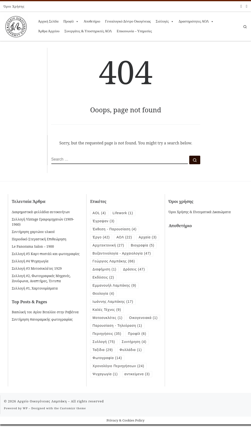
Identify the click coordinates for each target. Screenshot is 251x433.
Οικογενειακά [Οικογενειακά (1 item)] (107, 326)
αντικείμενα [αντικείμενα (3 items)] (137, 382)
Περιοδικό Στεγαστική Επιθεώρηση (39, 239)
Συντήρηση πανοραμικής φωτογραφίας (42, 319)
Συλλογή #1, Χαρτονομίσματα (35, 288)
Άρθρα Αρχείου (49, 31)
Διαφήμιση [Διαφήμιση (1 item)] (105, 269)
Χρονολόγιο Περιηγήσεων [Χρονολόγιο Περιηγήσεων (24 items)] (118, 374)
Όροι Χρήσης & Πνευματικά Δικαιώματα (200, 212)
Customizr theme (73, 416)
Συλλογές (165, 21)
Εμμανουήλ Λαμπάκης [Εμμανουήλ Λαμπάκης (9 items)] (115, 286)
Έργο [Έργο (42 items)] (101, 237)
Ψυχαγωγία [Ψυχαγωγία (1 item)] (105, 382)
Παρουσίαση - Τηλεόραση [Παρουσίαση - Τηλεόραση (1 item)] (117, 334)
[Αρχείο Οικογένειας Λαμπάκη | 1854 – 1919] (16, 25)
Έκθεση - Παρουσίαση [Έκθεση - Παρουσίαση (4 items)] (115, 229)
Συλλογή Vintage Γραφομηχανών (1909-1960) (43, 222)
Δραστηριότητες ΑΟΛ (196, 21)
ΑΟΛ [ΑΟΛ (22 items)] (124, 237)
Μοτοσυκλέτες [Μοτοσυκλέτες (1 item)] (108, 318)
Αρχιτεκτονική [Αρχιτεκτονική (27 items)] (108, 245)
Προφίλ (71, 21)
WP (25, 416)
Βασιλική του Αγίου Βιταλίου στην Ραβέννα (45, 312)
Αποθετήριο (92, 21)
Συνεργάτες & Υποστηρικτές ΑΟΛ (88, 31)
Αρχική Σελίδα (48, 21)
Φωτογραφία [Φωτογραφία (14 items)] (107, 366)
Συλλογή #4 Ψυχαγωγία (30, 261)
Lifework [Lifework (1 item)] (123, 213)
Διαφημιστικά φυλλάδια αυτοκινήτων (41, 212)
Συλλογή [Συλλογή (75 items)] (104, 350)
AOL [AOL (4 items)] (99, 213)
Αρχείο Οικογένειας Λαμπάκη (42, 409)
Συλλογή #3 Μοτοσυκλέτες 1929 (37, 268)
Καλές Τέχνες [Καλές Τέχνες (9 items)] (107, 310)
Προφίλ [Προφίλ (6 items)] (137, 342)
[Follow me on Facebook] (241, 6)
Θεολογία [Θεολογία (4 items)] (103, 294)
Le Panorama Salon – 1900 (33, 246)
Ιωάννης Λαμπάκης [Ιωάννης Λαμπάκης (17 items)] (113, 302)
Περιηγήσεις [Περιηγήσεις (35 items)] (107, 342)
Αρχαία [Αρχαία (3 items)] (148, 237)
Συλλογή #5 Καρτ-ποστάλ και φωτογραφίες (46, 253)
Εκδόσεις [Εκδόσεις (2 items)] (103, 278)
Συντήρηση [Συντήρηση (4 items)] (134, 350)
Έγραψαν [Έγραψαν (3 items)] (104, 221)
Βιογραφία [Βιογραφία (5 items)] (142, 245)
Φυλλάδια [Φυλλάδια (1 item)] (131, 358)
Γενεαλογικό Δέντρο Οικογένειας (128, 21)
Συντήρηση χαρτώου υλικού (33, 231)
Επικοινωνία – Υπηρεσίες (134, 31)
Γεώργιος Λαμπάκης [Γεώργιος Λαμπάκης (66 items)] (114, 261)
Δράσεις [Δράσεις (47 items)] (134, 269)
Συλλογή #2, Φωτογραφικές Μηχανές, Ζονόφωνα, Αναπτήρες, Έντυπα (41, 278)
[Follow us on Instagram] (246, 6)
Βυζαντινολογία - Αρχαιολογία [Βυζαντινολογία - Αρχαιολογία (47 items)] (122, 253)
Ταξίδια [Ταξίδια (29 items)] (103, 358)
